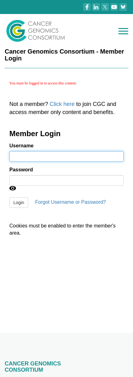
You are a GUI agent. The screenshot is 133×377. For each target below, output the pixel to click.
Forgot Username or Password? (70, 202)
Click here (62, 104)
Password (21, 169)
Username (21, 145)
